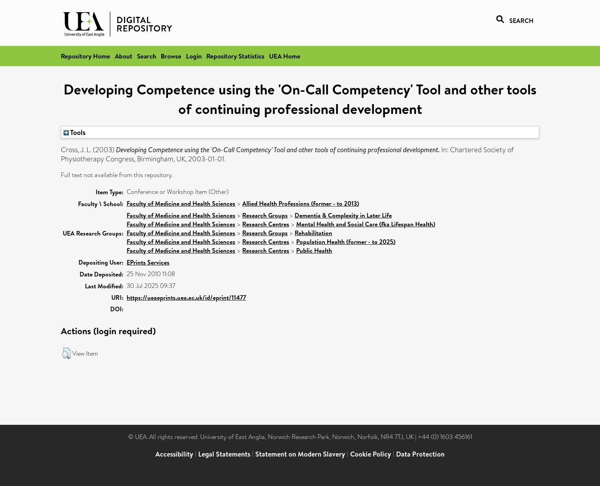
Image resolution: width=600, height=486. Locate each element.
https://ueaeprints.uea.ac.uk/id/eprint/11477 (186, 297)
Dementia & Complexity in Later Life (343, 215)
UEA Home (284, 56)
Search (146, 56)
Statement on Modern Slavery (300, 454)
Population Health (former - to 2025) (345, 241)
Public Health (314, 250)
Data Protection (420, 454)
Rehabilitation (313, 233)
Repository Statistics (235, 56)
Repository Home (85, 56)
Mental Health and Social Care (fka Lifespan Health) (365, 224)
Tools (75, 132)
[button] (66, 353)
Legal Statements (224, 454)
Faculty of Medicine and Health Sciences (181, 203)
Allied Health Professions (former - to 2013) (300, 203)
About (123, 56)
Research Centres (265, 224)
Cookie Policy (370, 454)
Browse (171, 56)
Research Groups (265, 215)
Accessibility (174, 454)
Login (194, 56)
